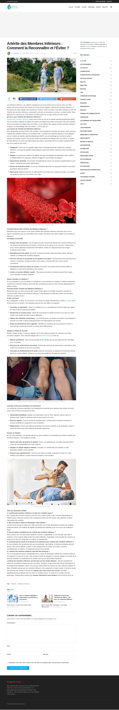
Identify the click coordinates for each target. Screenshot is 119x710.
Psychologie (85, 166)
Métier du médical (87, 141)
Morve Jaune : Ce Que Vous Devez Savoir (19, 605)
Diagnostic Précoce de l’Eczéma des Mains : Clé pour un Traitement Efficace (63, 597)
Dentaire (83, 103)
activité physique (45, 336)
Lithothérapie (85, 127)
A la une (83, 61)
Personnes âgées (86, 155)
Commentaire (11, 623)
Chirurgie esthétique (88, 96)
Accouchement (85, 64)
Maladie (13, 584)
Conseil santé (85, 99)
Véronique (16, 53)
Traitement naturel (87, 177)
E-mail (9, 655)
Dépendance (84, 106)
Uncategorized (85, 180)
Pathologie (91, 7)
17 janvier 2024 (24, 602)
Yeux (82, 184)
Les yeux (83, 124)
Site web (45, 654)
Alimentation (85, 71)
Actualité (77, 7)
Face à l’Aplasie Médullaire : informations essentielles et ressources (28, 597)
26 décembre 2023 (59, 602)
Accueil (71, 7)
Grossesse (84, 117)
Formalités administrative (90, 113)
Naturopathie (85, 145)
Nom (9, 646)
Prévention (84, 162)
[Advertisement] (59, 25)
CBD (81, 92)
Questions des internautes (90, 169)
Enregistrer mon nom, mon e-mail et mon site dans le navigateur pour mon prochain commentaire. (39, 663)
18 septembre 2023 (56, 607)
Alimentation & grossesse (90, 75)
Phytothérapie (85, 159)
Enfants (98, 7)
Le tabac (68, 301)
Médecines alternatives (89, 134)
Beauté (83, 82)
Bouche (83, 89)
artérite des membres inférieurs (18, 119)
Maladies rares (86, 131)
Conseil (84, 7)
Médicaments (85, 138)
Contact (109, 1)
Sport (82, 173)
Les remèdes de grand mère (90, 120)
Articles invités (100, 1)
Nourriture (84, 148)
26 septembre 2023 (12, 607)
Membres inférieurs (23, 584)
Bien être (105, 7)
